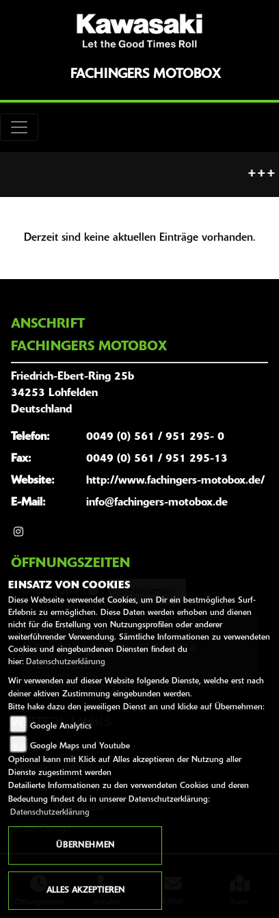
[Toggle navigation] (19, 127)
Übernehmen (85, 845)
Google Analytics (61, 726)
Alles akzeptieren (85, 891)
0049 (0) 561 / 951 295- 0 (155, 437)
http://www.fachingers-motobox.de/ (175, 480)
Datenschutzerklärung (65, 662)
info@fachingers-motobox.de (157, 502)
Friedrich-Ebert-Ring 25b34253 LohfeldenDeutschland (72, 393)
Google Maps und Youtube (80, 746)
